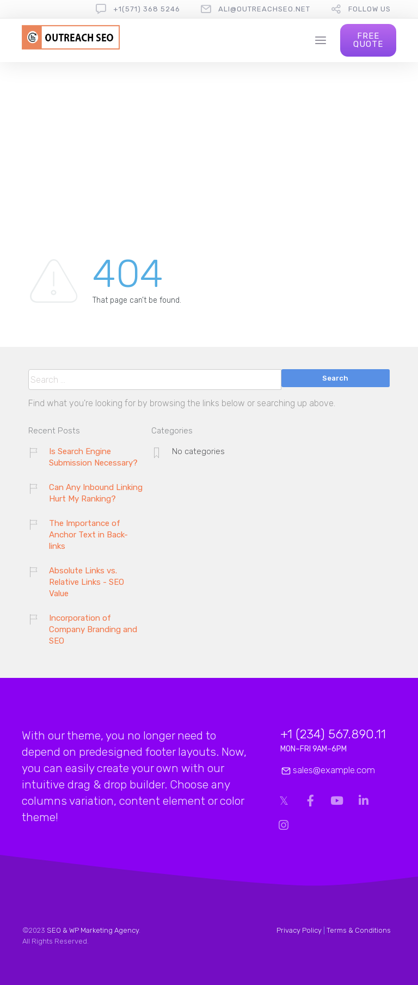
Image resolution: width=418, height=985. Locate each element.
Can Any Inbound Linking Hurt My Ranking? (96, 493)
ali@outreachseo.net (264, 9)
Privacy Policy (299, 930)
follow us (369, 9)
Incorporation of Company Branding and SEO (93, 629)
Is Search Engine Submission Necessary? (93, 457)
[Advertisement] (209, 144)
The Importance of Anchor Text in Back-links (88, 534)
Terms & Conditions (359, 930)
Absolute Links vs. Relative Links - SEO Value (86, 582)
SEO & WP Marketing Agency (93, 930)
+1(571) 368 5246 (146, 9)
